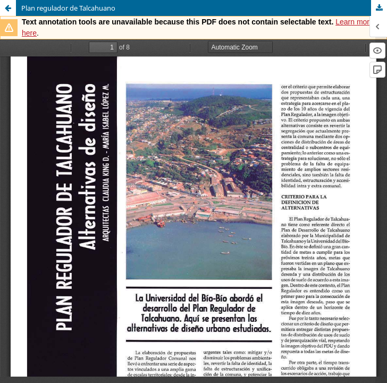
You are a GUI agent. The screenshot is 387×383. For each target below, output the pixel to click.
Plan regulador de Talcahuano (68, 8)
